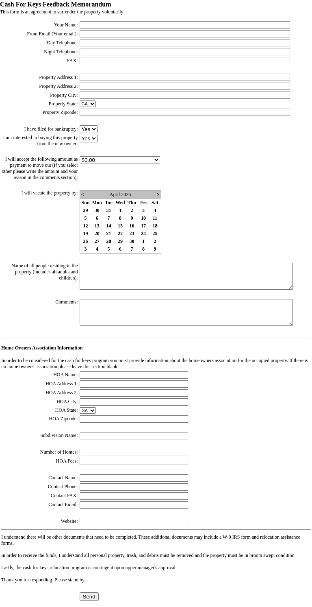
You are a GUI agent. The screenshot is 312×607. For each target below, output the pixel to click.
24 (143, 233)
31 (108, 210)
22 (120, 233)
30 (97, 210)
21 (108, 233)
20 (97, 233)
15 (120, 226)
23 (132, 233)
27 (97, 241)
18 (154, 226)
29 (85, 210)
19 (85, 233)
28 (108, 241)
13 (97, 226)
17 (143, 226)
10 (143, 218)
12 (85, 226)
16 (132, 226)
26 (85, 241)
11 (155, 218)
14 (108, 226)
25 (154, 233)
